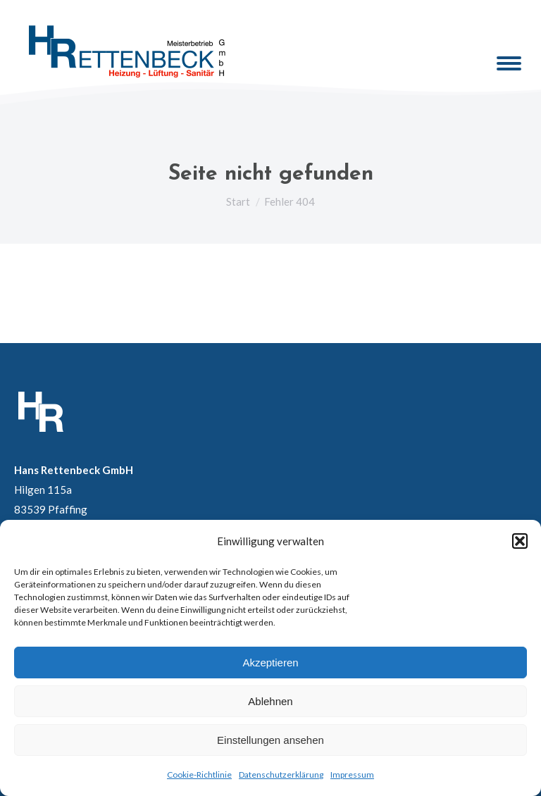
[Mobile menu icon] (509, 63)
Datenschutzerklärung (281, 774)
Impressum (352, 774)
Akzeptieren (270, 662)
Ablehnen (270, 701)
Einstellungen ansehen (270, 740)
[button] (520, 541)
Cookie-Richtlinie (199, 774)
